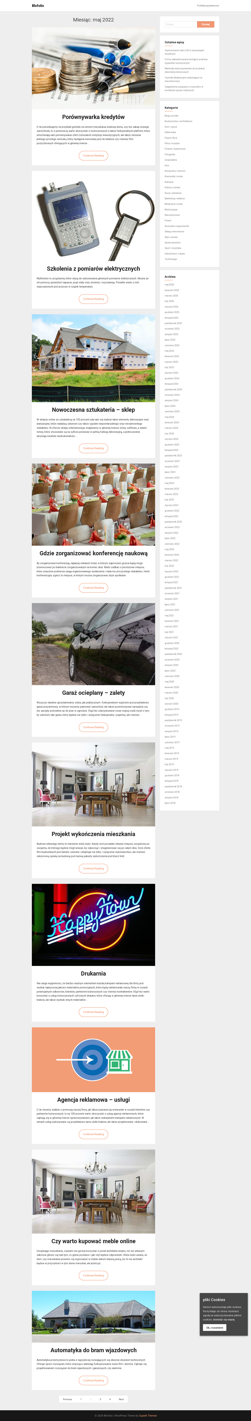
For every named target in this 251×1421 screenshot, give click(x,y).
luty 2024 (169, 433)
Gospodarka (171, 160)
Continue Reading (93, 155)
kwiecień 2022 (172, 555)
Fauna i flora (171, 138)
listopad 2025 (171, 318)
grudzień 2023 (172, 444)
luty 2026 (169, 301)
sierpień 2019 (171, 731)
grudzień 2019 (172, 709)
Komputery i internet (175, 171)
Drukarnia (93, 973)
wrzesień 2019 (172, 725)
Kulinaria (169, 182)
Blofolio (38, 6)
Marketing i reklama (175, 198)
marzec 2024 (171, 428)
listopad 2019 (171, 715)
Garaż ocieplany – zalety (93, 692)
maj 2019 (169, 748)
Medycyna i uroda (173, 204)
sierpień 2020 (171, 665)
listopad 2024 (171, 384)
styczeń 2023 (171, 505)
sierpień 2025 (171, 334)
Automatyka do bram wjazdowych (93, 1350)
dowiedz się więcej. (224, 1319)
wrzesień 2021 (172, 593)
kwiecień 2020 (172, 687)
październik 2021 (173, 588)
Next (121, 1399)
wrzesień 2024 (172, 395)
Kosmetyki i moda (174, 176)
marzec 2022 (171, 560)
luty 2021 (169, 632)
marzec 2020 (171, 692)
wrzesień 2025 (172, 328)
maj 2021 (169, 615)
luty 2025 (169, 367)
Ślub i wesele (171, 237)
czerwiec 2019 (172, 742)
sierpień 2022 (171, 533)
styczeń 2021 (171, 637)
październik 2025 (173, 323)
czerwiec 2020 (172, 676)
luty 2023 (169, 499)
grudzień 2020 (172, 643)
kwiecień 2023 (172, 488)
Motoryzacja (171, 209)
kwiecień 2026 (172, 290)
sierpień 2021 (171, 599)
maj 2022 (169, 549)
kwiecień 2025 (172, 356)
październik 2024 (173, 389)
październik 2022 (173, 521)
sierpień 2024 (171, 400)
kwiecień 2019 (172, 753)
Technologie (171, 259)
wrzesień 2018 (172, 792)
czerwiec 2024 (172, 411)
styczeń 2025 (171, 373)
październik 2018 (173, 786)
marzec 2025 (171, 362)
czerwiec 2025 (172, 345)
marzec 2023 (171, 494)
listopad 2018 (171, 781)
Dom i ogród (171, 127)
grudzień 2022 (172, 510)
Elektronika (170, 132)
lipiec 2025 (170, 339)
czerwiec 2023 (172, 477)
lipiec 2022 (170, 538)
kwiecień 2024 (172, 422)
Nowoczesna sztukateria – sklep (93, 409)
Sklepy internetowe (174, 231)
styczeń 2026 (171, 306)
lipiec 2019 (170, 737)
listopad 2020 (171, 648)
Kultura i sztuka (172, 187)
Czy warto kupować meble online (93, 1241)
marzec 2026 (171, 295)
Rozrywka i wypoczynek (177, 226)
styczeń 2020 (171, 703)
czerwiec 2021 (172, 610)
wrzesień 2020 (172, 659)
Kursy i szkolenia (173, 193)
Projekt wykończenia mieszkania (93, 834)
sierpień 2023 (171, 466)
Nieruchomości (172, 215)
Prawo (168, 220)
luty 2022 (169, 566)
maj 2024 (169, 417)
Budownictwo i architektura (178, 121)
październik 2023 (173, 455)
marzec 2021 (171, 626)
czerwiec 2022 (172, 544)
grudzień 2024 (172, 378)
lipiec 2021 (170, 604)
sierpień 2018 (171, 797)
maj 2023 (169, 483)
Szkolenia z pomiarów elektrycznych (93, 268)
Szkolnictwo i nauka (175, 253)
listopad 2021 (171, 582)
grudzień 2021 (172, 577)
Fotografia (170, 154)
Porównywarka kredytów (93, 117)
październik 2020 (173, 654)
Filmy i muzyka (172, 143)
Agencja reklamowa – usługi (93, 1099)
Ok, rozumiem (214, 1327)
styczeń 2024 (171, 439)
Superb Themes (148, 1415)
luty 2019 (169, 764)
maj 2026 (169, 284)
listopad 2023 (171, 450)
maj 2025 (169, 351)
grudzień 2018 (172, 775)
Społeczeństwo (173, 242)
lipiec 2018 (170, 803)
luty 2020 (169, 698)
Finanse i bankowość (175, 149)
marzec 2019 (171, 759)
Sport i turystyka (173, 248)
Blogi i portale (171, 115)
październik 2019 (173, 720)
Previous (67, 1399)
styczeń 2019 (171, 770)
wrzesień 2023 (172, 461)
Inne (167, 165)
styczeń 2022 (171, 571)
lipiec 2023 (170, 472)
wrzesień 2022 (172, 527)
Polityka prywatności (208, 5)
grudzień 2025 (172, 312)
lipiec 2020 (170, 670)
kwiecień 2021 (172, 621)
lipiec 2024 (170, 406)
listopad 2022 (171, 516)
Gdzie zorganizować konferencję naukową (94, 553)
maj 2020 (169, 681)
